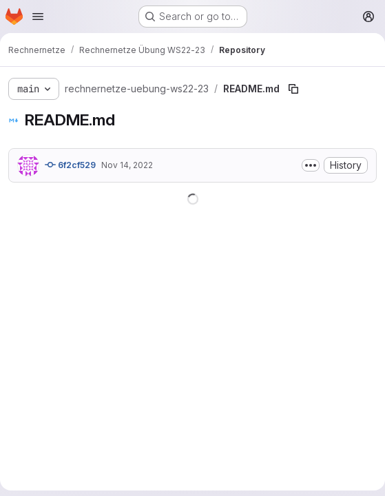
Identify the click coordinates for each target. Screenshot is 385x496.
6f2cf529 (70, 164)
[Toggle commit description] (311, 165)
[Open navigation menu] (38, 17)
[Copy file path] (293, 89)
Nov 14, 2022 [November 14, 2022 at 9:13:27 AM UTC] (127, 165)
